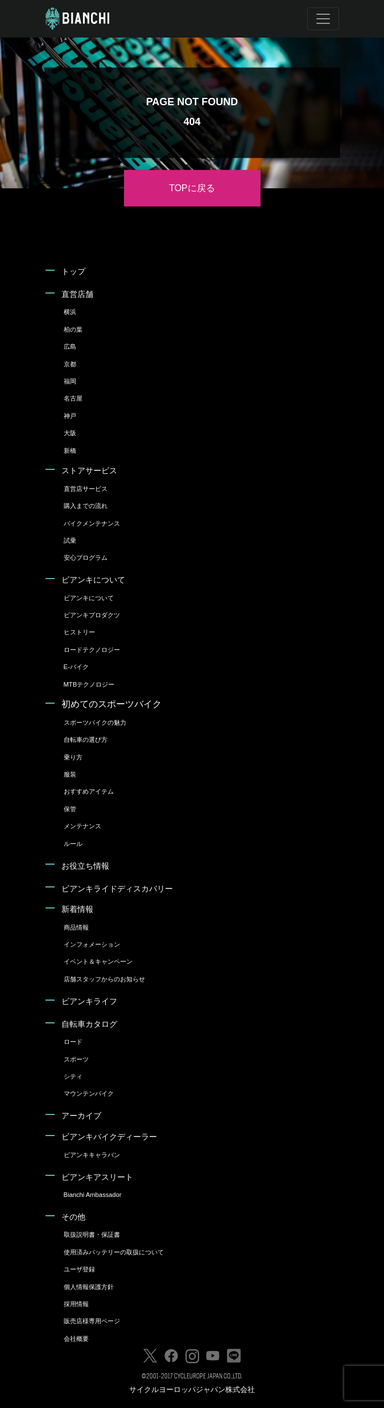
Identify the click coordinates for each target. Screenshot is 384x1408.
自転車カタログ (89, 1024)
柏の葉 (73, 329)
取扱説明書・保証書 (92, 1234)
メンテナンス (82, 826)
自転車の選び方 (86, 739)
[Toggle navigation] (323, 18)
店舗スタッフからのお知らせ (104, 979)
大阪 (70, 433)
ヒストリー (79, 632)
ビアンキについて (93, 579)
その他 (73, 1216)
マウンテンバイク (89, 1093)
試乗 (70, 540)
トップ (73, 271)
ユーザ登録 (79, 1269)
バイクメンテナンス (92, 523)
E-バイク (76, 666)
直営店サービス (86, 488)
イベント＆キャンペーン (98, 961)
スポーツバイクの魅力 (95, 722)
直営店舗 (77, 294)
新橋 (70, 450)
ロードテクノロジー (92, 649)
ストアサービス (89, 470)
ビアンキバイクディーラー (109, 1136)
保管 (70, 809)
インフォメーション (92, 944)
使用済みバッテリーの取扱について (114, 1252)
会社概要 (76, 1338)
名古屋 (73, 398)
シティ (73, 1076)
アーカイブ (81, 1115)
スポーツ (76, 1059)
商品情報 (76, 927)
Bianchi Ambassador (93, 1194)
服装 (70, 774)
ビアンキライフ (89, 1001)
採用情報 (76, 1303)
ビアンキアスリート (97, 1177)
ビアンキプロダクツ (92, 615)
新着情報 (77, 909)
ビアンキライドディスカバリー (117, 888)
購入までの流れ (86, 505)
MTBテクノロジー (89, 684)
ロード (73, 1041)
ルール (73, 843)
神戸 (70, 415)
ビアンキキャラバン (92, 1154)
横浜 (70, 311)
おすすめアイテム (89, 791)
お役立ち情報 (85, 865)
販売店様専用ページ (92, 1321)
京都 (70, 364)
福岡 (70, 381)
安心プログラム (86, 557)
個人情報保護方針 (89, 1286)
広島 (70, 346)
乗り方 (73, 757)
